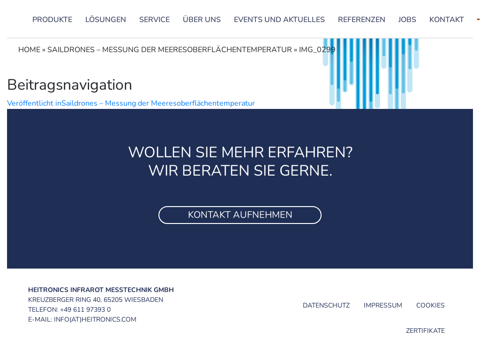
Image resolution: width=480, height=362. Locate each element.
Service (154, 20)
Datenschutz (326, 305)
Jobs (407, 20)
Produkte (52, 20)
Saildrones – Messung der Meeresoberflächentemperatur (169, 50)
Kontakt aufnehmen (240, 214)
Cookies (430, 305)
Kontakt (446, 20)
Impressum (383, 305)
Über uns (202, 20)
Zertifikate (425, 330)
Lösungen (105, 20)
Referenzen (361, 20)
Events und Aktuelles (279, 20)
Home (29, 50)
